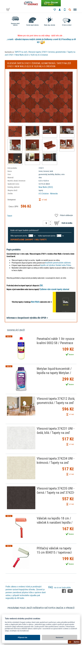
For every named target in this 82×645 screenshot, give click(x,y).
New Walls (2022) (46, 187)
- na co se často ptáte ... (60, 587)
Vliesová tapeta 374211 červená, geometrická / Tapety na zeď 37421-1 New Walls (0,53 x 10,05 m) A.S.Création (40, 53)
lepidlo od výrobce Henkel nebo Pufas (55, 265)
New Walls (35, 301)
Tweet (9, 215)
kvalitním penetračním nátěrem (58, 262)
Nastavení (59, 637)
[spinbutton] (46, 223)
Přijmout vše (22, 637)
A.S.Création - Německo (48, 193)
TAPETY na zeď (21, 51)
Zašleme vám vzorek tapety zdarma (54, 289)
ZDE (41, 285)
